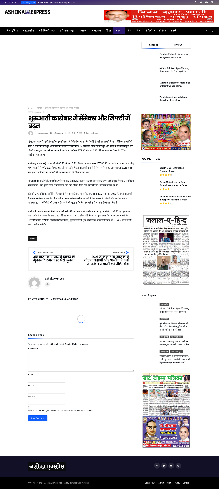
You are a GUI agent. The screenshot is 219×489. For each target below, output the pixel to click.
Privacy (177, 483)
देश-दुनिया (164, 337)
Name (31, 375)
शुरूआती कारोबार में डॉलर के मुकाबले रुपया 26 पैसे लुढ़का (56, 257)
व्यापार (39, 108)
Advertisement (164, 483)
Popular (154, 45)
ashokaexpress (41, 133)
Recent (178, 45)
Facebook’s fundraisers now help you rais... (56, 2)
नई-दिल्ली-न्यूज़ (176, 337)
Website (31, 396)
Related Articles (38, 299)
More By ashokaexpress (64, 299)
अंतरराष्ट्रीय (164, 304)
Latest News (150, 483)
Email (31, 386)
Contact (186, 483)
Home (30, 108)
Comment (33, 349)
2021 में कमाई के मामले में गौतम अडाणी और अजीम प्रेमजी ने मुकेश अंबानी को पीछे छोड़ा (106, 259)
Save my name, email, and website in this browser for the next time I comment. (61, 411)
